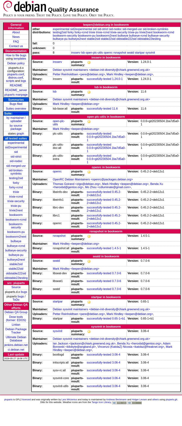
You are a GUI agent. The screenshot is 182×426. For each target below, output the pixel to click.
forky (16, 182)
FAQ (16, 41)
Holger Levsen (139, 399)
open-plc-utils (94, 52)
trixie (16, 191)
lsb (83, 52)
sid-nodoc (16, 161)
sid (16, 151)
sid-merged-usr (16, 165)
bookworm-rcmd (16, 219)
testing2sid (16, 178)
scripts (10, 80)
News (16, 36)
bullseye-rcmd (16, 245)
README (16, 85)
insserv (75, 52)
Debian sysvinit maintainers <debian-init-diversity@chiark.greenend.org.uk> (101, 69)
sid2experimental (16, 147)
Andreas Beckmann (116, 399)
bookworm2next (16, 236)
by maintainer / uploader (16, 119)
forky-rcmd (16, 187)
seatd (130, 52)
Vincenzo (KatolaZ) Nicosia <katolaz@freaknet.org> (131, 346)
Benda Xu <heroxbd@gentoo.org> (139, 343)
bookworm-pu (16, 231)
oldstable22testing (16, 277)
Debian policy (16, 63)
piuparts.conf (15, 74)
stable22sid (16, 268)
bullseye (16, 241)
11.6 (115, 108)
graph (20, 133)
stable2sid (15, 264)
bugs (24, 291)
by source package (16, 127)
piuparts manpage (16, 94)
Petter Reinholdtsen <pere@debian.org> (79, 74)
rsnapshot (119, 52)
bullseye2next (16, 259)
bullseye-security (16, 250)
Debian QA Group (16, 312)
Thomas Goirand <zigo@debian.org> (77, 183)
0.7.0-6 (116, 273)
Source (16, 287)
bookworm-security (16, 226)
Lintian (16, 324)
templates (20, 58)
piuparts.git (171, 399)
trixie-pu (16, 205)
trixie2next (16, 210)
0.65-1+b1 (118, 318)
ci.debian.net (16, 349)
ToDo (16, 299)
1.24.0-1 (117, 78)
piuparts (8, 399)
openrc (108, 52)
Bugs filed (16, 103)
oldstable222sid (16, 273)
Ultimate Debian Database (16, 339)
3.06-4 (116, 354)
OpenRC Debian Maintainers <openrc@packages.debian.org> (93, 179)
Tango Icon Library (101, 402)
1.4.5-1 (116, 248)
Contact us (16, 46)
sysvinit (150, 52)
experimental (16, 142)
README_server (16, 90)
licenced (26, 399)
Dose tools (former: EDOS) (16, 318)
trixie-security (15, 201)
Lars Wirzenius (69, 399)
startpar (140, 52)
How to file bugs (16, 55)
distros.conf (15, 77)
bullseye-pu (16, 254)
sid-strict (16, 156)
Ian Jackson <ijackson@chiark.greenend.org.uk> (84, 343)
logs (23, 80)
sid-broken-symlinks (16, 172)
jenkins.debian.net (16, 344)
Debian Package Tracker (16, 331)
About (16, 32)
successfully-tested (99, 78)
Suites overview (16, 108)
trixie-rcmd (16, 196)
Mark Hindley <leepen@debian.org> (130, 74)
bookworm (20, 113)
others (155, 399)
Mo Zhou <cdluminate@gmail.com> (108, 187)
